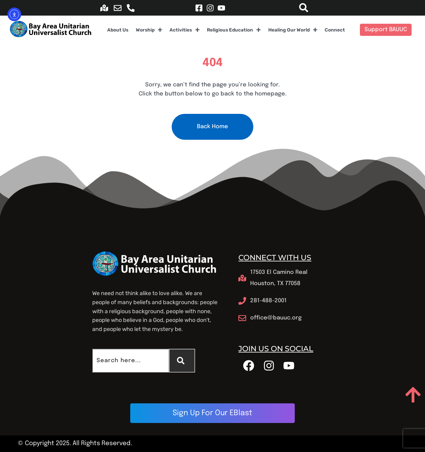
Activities (185, 29)
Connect (335, 30)
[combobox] (130, 360)
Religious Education (234, 29)
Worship (149, 29)
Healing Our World (293, 29)
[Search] (182, 360)
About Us (117, 30)
